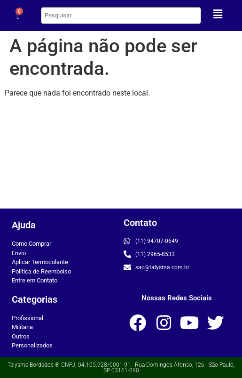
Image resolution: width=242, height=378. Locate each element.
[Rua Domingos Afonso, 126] (121, 157)
